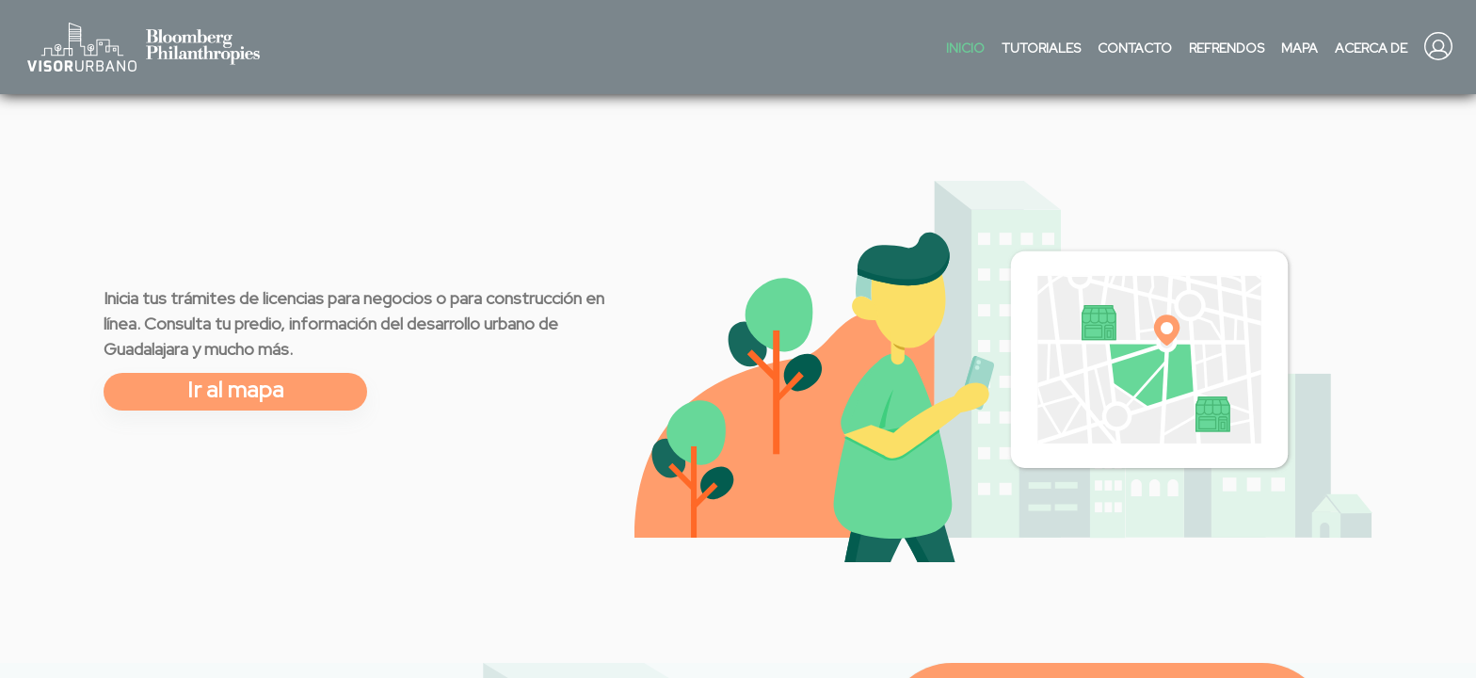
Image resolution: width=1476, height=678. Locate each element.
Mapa (1299, 48)
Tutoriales (1041, 48)
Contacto (1135, 48)
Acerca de (1371, 48)
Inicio (965, 48)
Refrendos (1226, 48)
